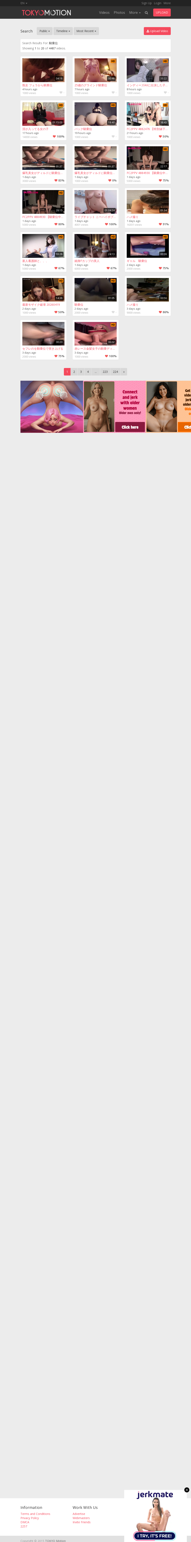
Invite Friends (82, 1522)
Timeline (63, 31)
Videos (104, 12)
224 (115, 372)
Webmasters (81, 1518)
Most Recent (86, 31)
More (167, 3)
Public (44, 31)
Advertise (79, 1514)
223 (105, 372)
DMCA (24, 1522)
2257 (23, 1526)
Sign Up (147, 3)
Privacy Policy (29, 1518)
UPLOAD (162, 12)
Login (157, 3)
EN (23, 3)
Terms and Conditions (35, 1514)
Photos (119, 12)
